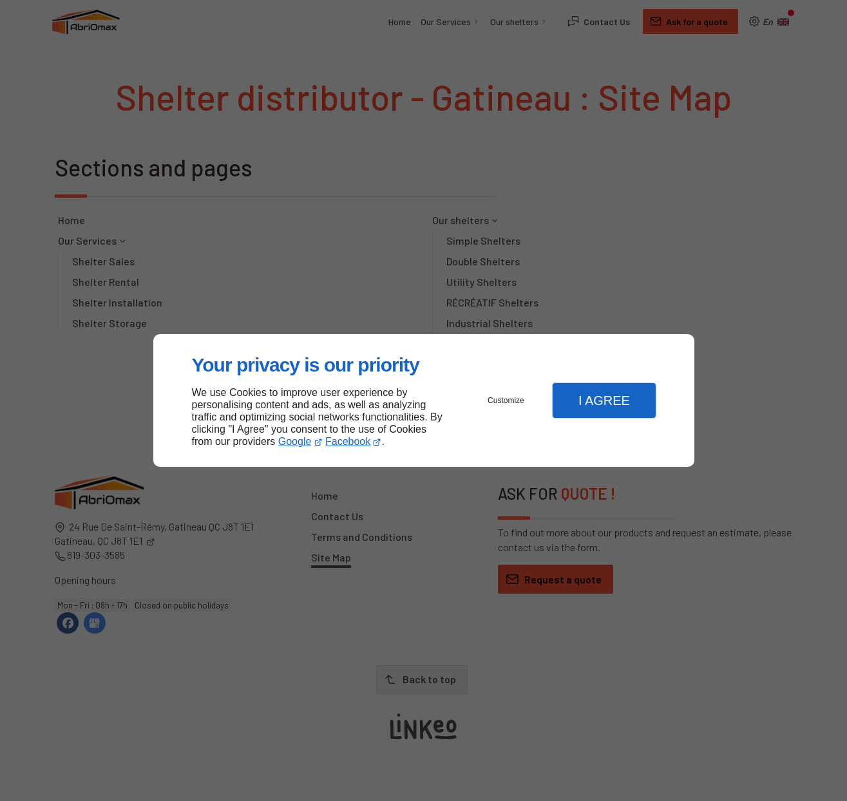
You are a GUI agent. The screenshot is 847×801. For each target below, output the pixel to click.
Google (295, 441)
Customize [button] (506, 400)
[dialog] (423, 400)
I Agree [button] (604, 400)
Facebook (347, 441)
